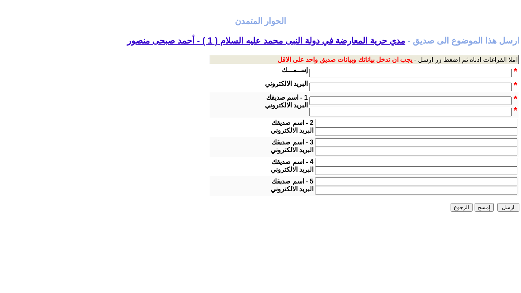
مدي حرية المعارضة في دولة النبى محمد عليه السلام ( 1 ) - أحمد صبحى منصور (266, 41)
